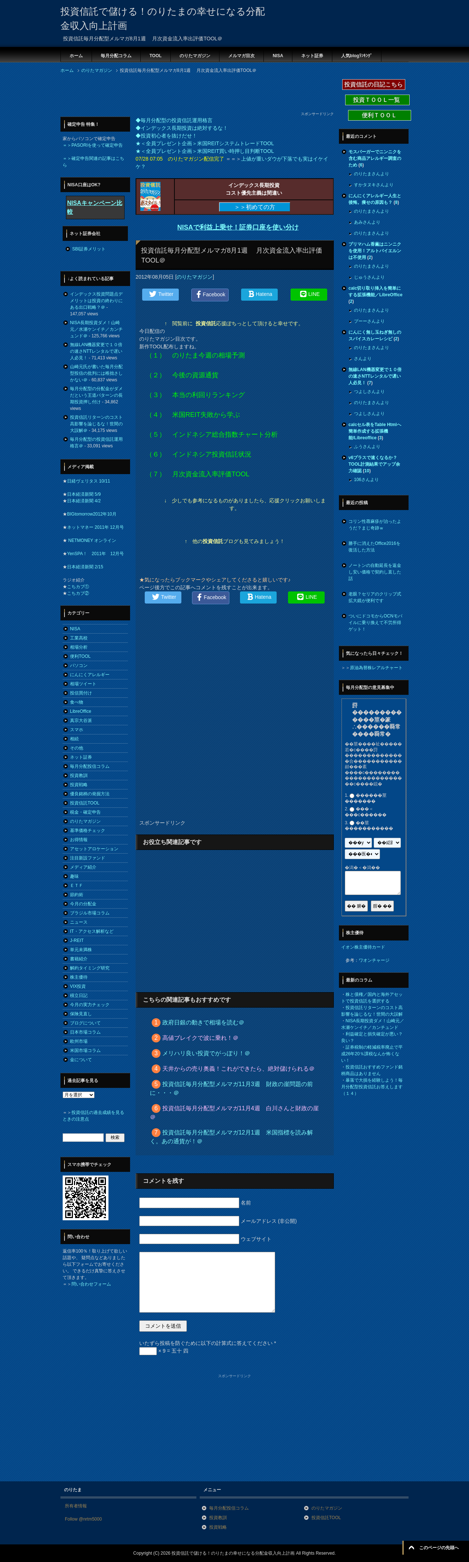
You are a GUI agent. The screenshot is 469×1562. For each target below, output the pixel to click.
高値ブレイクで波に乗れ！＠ (200, 1038)
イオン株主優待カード (363, 947)
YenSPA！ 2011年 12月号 (95, 553)
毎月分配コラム (116, 55)
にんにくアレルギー (90, 674)
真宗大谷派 (81, 720)
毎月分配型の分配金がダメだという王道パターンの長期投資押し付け (96, 395)
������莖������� (366, 798)
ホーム (76, 55)
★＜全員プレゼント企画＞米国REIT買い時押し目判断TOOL (205, 151)
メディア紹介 (83, 867)
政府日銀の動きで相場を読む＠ (203, 1022)
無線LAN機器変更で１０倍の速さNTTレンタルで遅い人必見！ (96, 351)
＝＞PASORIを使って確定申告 (93, 145)
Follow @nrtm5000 (83, 1519)
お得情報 (79, 839)
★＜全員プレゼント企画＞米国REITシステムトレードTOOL (205, 143)
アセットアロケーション (94, 848)
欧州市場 (79, 1041)
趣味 (74, 876)
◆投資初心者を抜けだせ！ (166, 136)
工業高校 (79, 638)
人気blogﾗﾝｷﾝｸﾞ (356, 55)
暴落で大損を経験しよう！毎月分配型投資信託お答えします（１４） (372, 1087)
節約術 (76, 894)
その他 (76, 748)
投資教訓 (79, 775)
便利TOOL (80, 656)
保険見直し (81, 1013)
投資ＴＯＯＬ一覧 (377, 100)
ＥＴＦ (76, 885)
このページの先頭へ (439, 1547)
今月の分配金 (83, 903)
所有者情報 (76, 1505)
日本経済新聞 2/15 (85, 566)
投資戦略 (79, 784)
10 (366, 470)
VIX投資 (78, 986)
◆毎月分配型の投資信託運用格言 (174, 120)
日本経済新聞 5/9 (84, 494)
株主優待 (79, 977)
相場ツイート (83, 683)
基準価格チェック (87, 830)
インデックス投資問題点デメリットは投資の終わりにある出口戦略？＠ (96, 301)
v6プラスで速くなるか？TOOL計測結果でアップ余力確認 (374, 464)
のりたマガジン (195, 55)
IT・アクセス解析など (92, 931)
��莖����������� (369, 825)
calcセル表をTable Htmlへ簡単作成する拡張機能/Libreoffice (374, 431)
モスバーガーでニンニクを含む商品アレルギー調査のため (374, 158)
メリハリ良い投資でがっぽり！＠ (206, 1053)
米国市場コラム (85, 1050)
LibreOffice (80, 711)
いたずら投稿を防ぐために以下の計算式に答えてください (207, 1343)
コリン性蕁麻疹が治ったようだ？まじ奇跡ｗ (374, 525)
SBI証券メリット (89, 249)
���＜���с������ (366, 812)
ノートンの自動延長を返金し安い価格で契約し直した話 (374, 572)
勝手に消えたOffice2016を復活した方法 (374, 547)
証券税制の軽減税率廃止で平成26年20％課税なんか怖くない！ (372, 1054)
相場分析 (79, 647)
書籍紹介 (79, 958)
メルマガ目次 (241, 55)
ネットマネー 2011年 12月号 (95, 527)
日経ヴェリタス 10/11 (88, 481)
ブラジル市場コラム (90, 913)
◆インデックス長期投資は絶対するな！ (182, 128)
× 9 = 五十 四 (163, 1351)
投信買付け (81, 693)
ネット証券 (312, 55)
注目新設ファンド (87, 858)
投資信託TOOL (84, 803)
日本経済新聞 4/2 (84, 500)
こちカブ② (78, 593)
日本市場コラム (85, 1032)
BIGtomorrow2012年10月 (92, 514)
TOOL (155, 55)
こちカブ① (78, 586)
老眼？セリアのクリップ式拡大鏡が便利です (374, 597)
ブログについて (85, 1023)
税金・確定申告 (85, 812)
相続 (74, 738)
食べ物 (76, 702)
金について (81, 1059)
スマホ (76, 729)
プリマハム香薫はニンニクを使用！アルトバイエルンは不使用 (374, 251)
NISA (278, 55)
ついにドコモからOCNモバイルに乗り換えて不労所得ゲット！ (375, 622)
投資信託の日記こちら (373, 84)
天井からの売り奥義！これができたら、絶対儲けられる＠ (238, 1069)
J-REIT (77, 940)
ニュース (79, 922)
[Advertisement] (193, 94)
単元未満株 (81, 949)
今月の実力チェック (90, 1004)
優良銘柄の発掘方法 (90, 793)
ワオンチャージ (374, 960)
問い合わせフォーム (91, 1284)
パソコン (79, 665)
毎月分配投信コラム (90, 766)
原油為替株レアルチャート (376, 667)
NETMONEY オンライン (91, 540)
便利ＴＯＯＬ (379, 115)
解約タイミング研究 (90, 968)
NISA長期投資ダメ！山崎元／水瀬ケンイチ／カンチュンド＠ (96, 329)
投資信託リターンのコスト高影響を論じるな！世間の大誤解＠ (96, 424)
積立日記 (79, 995)
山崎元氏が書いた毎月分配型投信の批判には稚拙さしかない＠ (96, 373)
